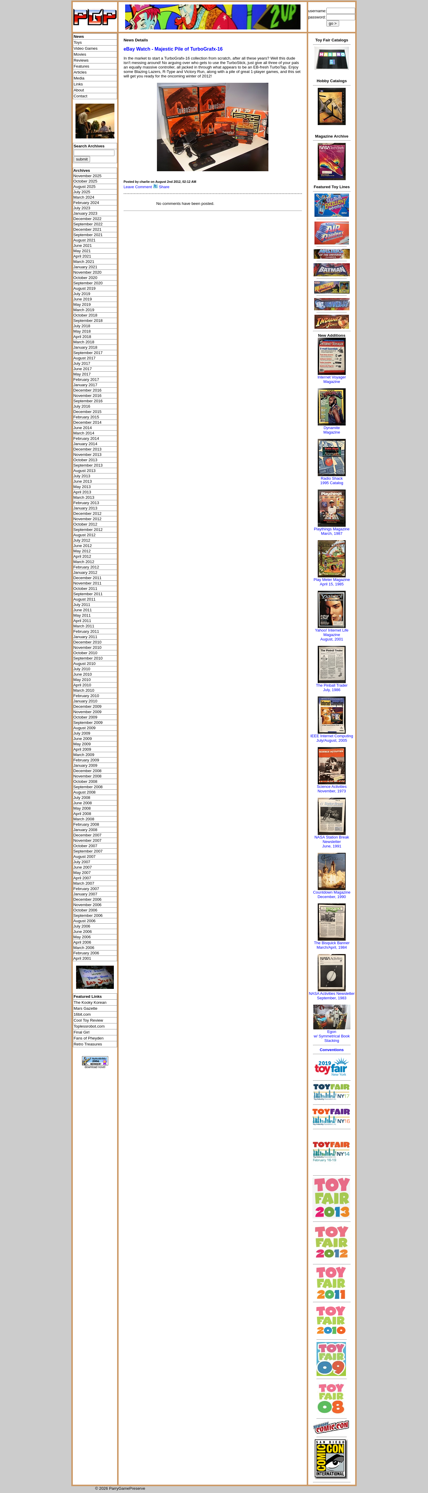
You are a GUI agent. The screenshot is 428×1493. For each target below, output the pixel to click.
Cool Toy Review (88, 1020)
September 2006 (88, 915)
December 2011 (87, 578)
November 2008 (87, 776)
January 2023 (85, 213)
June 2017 (82, 369)
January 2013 (85, 508)
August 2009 (84, 728)
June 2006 (82, 931)
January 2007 (85, 894)
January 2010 (85, 701)
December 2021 (87, 229)
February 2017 (86, 379)
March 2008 (83, 819)
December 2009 (87, 706)
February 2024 (86, 202)
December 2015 (87, 411)
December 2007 (87, 835)
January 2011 (85, 637)
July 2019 (81, 294)
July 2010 (81, 669)
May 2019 (82, 304)
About (79, 90)
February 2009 (86, 760)
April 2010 (82, 685)
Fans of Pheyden (89, 1038)
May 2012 (82, 551)
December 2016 (87, 390)
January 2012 (85, 572)
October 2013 (85, 460)
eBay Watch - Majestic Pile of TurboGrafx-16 (173, 49)
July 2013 (81, 476)
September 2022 (88, 224)
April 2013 (82, 492)
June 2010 (82, 674)
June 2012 (82, 545)
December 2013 (87, 449)
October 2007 (85, 846)
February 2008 (86, 824)
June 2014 (82, 428)
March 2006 (83, 947)
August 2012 (84, 535)
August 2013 (84, 470)
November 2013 (87, 454)
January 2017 (85, 385)
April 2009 (82, 749)
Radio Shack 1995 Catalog (331, 480)
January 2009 (85, 765)
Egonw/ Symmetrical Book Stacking (332, 1036)
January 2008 (85, 829)
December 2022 (87, 218)
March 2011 (83, 626)
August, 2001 (331, 639)
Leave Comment (138, 187)
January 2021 (85, 267)
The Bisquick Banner (332, 943)
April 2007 (82, 878)
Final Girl (81, 1032)
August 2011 (84, 599)
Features (81, 66)
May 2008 (82, 808)
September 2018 (88, 320)
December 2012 (87, 513)
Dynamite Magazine (331, 430)
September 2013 (88, 465)
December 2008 (87, 771)
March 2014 (83, 433)
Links (78, 84)
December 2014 (87, 422)
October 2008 (85, 781)
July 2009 (81, 733)
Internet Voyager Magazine (331, 379)
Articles (80, 72)
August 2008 (84, 792)
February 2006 (86, 953)
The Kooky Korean (90, 1002)
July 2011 (81, 604)
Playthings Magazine (332, 529)
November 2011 (87, 583)
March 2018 (83, 342)
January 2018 (85, 347)
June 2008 (82, 803)
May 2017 (82, 374)
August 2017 (84, 358)
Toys (78, 42)
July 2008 (81, 797)
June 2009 (82, 738)
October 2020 (85, 277)
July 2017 (81, 363)
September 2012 (88, 529)
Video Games (86, 48)
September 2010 (88, 658)
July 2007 (81, 862)
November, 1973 (331, 791)
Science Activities (332, 786)
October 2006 (85, 910)
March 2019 (83, 310)
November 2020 (87, 272)
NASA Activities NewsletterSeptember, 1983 (332, 995)
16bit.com (82, 1014)
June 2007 (82, 867)
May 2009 (82, 744)
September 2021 (88, 235)
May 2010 (82, 679)
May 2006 (82, 937)
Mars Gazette (85, 1008)
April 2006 (82, 942)
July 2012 (81, 540)
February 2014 (86, 438)
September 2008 (88, 787)
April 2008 (82, 813)
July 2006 (81, 926)
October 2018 (85, 315)
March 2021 (83, 261)
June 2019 (82, 299)
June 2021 (82, 245)
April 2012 (82, 556)
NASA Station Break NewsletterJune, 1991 (331, 841)
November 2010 (87, 647)
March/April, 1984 (332, 947)
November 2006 (87, 905)
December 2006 (87, 899)
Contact (80, 96)
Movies (80, 54)
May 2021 (82, 251)
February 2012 (86, 567)
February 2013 (86, 503)
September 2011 (88, 594)
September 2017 (88, 352)
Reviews (81, 60)
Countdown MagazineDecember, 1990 (331, 894)
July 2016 (81, 406)
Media (79, 78)
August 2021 (84, 240)
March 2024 (83, 197)
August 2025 (84, 186)
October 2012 (85, 524)
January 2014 (85, 444)
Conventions (332, 1050)
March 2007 (83, 883)
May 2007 (82, 872)
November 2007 (87, 840)
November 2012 (87, 519)
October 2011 (85, 588)
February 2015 (86, 417)
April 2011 (82, 620)
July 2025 (81, 192)
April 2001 (82, 958)
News (79, 36)
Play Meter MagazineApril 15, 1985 (332, 581)
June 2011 (82, 610)
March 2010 (83, 690)
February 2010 (86, 695)
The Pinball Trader (331, 685)
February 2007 (86, 888)
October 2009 (85, 717)
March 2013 (83, 497)
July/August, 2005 (331, 740)
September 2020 (88, 283)
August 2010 (84, 663)
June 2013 (82, 481)
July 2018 (81, 326)
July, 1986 (331, 690)
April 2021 (82, 256)
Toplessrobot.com (89, 1026)
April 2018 (82, 336)
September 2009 (88, 722)
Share (164, 187)
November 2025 (87, 176)
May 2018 (82, 331)
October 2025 (85, 181)
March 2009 (83, 754)
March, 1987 (331, 533)
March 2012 (83, 562)
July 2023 (81, 208)
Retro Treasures (88, 1044)
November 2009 (87, 712)
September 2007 (88, 851)
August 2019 (84, 288)
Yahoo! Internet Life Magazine (332, 632)
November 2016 (87, 395)
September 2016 (88, 401)
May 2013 (82, 486)
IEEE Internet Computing (331, 736)
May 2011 (82, 615)
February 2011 (86, 631)
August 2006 (84, 921)
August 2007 (84, 856)
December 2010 (87, 642)
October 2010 (85, 653)
